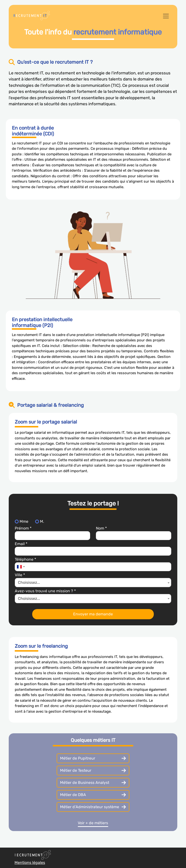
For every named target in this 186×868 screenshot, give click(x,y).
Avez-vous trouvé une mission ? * (45, 591)
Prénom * (23, 528)
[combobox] (20, 567)
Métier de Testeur (93, 770)
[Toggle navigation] (165, 16)
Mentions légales (30, 862)
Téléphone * (25, 559)
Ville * (20, 575)
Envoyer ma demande (93, 614)
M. (42, 521)
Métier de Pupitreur (93, 758)
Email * (21, 543)
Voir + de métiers (93, 823)
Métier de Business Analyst (93, 782)
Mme (24, 521)
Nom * (101, 528)
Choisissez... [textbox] (29, 582)
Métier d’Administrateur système (93, 807)
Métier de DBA (93, 794)
